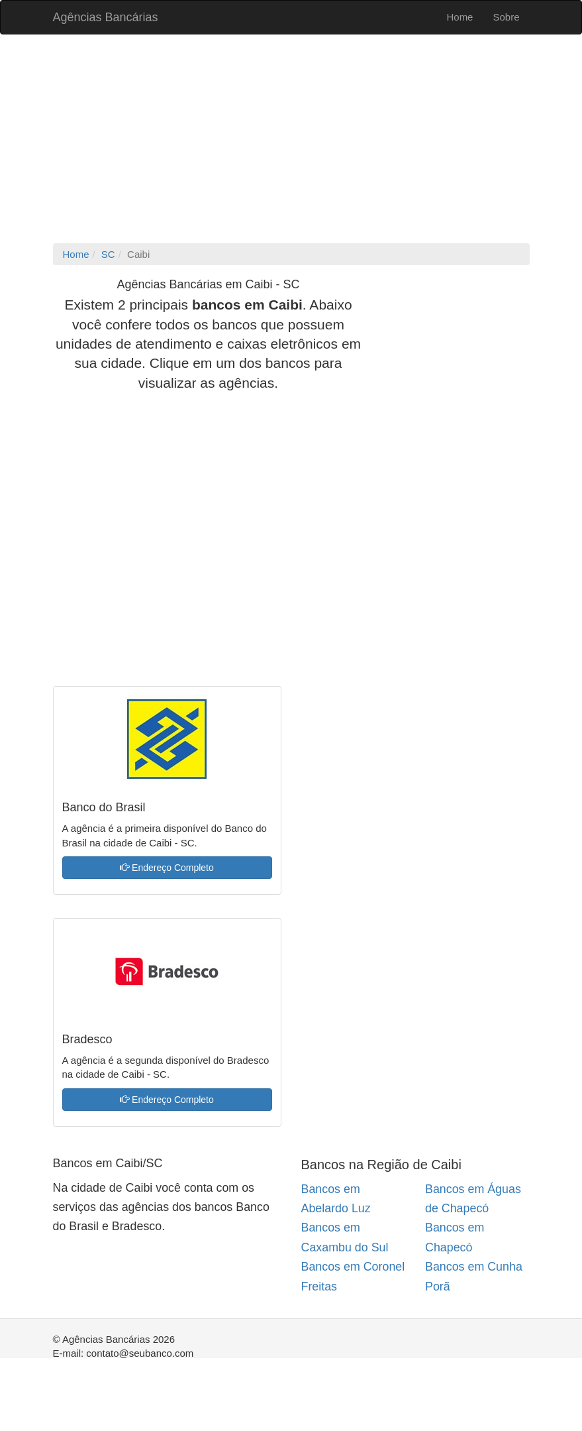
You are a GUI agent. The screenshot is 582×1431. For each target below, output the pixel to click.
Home (459, 17)
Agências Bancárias (105, 17)
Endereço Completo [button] (167, 867)
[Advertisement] (291, 140)
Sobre (506, 17)
